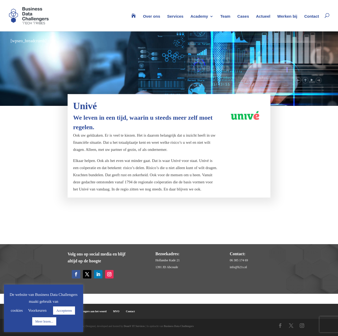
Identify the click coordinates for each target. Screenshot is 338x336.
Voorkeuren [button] (37, 310)
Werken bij (287, 16)
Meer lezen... (44, 321)
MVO (116, 311)
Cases (243, 16)
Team (225, 16)
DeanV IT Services (134, 326)
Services (175, 16)
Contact (311, 16)
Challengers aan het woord (91, 311)
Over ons (151, 16)
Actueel (263, 16)
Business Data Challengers (179, 326)
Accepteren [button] (64, 311)
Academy (199, 16)
